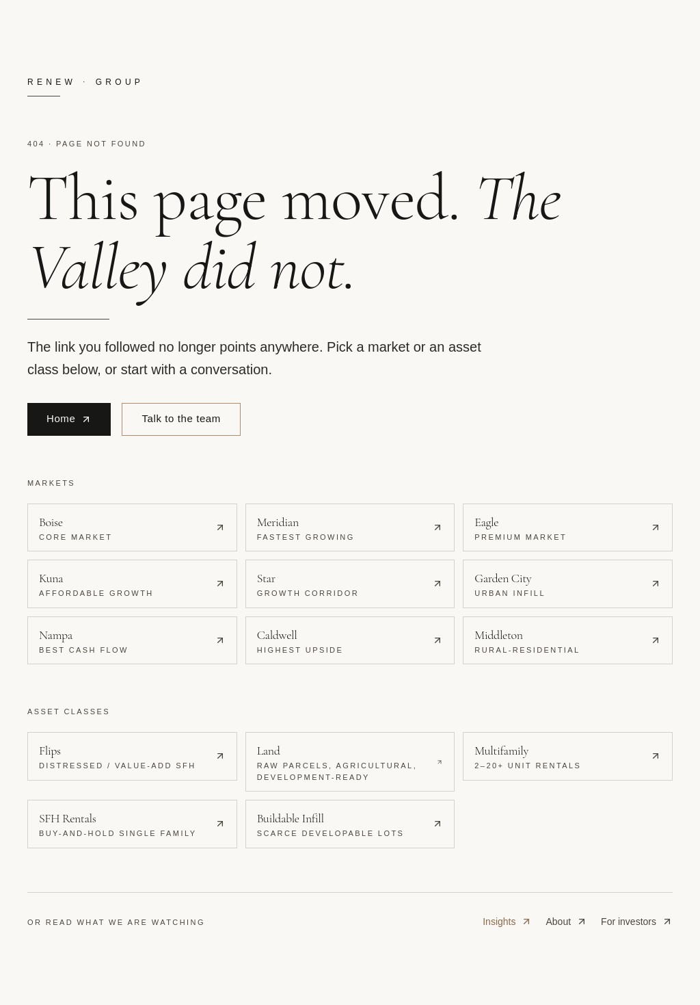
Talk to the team (181, 418)
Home (69, 418)
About (566, 921)
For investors (637, 921)
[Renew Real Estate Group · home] (350, 86)
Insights (507, 921)
